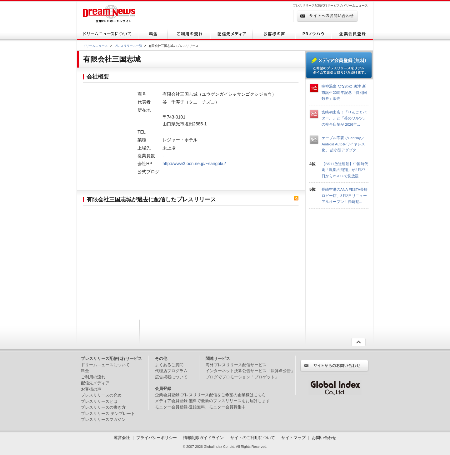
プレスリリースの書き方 (103, 407)
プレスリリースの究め (101, 395)
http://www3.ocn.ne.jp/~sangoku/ (194, 163)
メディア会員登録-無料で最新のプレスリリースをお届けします (212, 400)
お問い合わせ (324, 437)
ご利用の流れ (93, 377)
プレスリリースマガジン (103, 419)
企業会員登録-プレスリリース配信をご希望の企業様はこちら (210, 394)
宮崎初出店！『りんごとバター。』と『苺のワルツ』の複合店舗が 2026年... (344, 118)
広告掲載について (171, 377)
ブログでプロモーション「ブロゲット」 (242, 377)
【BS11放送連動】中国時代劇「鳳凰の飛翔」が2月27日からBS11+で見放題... (345, 170)
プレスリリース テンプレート (108, 413)
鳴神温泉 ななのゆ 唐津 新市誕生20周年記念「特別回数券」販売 (344, 92)
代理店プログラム (171, 370)
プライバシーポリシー (156, 437)
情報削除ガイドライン (203, 437)
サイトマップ (293, 437)
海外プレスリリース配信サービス (236, 364)
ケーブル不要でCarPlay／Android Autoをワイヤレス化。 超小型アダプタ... (343, 144)
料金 (85, 370)
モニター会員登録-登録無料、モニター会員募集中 (200, 407)
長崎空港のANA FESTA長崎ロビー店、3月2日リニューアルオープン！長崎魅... (345, 195)
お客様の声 (91, 389)
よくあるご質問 (169, 364)
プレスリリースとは (99, 401)
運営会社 (122, 437)
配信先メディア (95, 383)
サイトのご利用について (252, 437)
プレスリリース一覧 (128, 46)
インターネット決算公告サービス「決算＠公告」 (250, 370)
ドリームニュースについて (105, 364)
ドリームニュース (95, 46)
